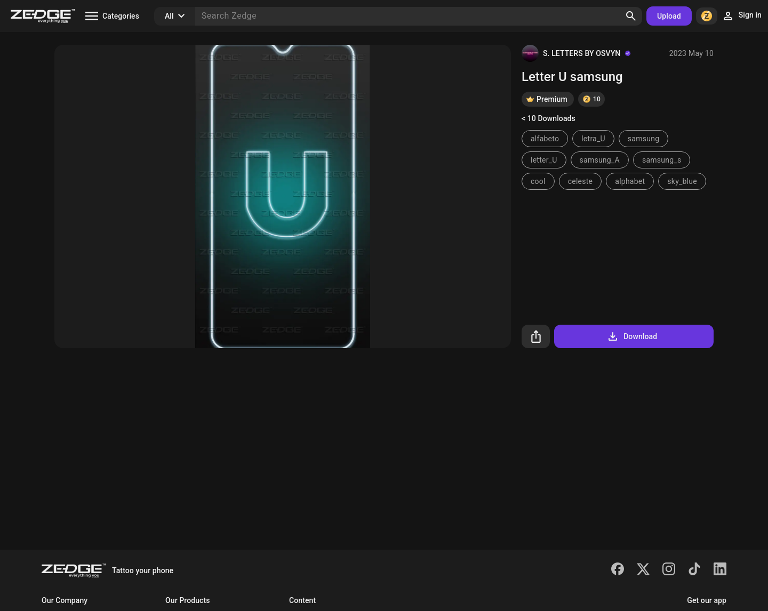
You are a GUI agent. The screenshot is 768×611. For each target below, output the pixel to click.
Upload (669, 16)
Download (631, 336)
